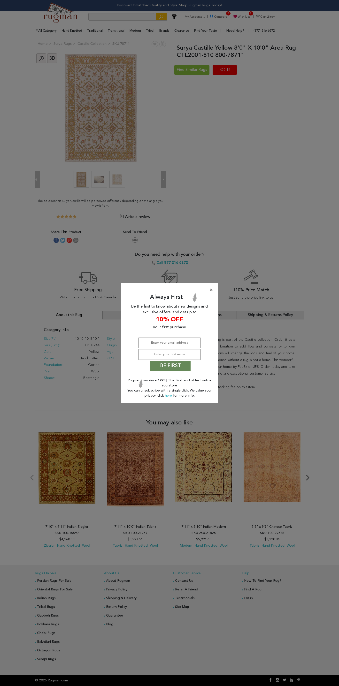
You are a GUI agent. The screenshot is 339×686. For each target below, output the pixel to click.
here (169, 395)
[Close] (170, 290)
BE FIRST (170, 365)
